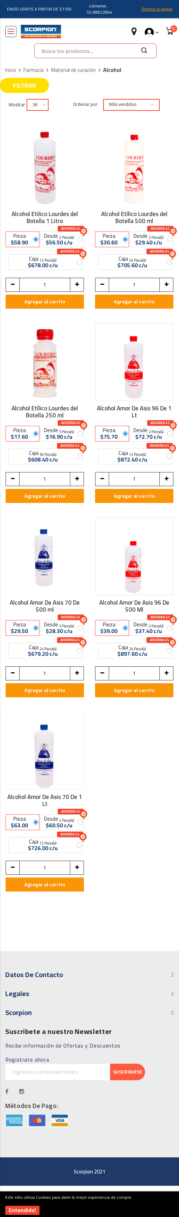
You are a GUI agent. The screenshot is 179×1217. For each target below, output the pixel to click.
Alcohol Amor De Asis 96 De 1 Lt (134, 412)
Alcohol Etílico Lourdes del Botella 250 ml (45, 412)
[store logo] (41, 31)
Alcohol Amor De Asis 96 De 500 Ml (134, 606)
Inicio (10, 70)
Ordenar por (85, 104)
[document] (89, 1204)
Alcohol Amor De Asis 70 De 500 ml (45, 606)
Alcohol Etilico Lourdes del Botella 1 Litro (45, 217)
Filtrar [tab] (24, 85)
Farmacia (33, 70)
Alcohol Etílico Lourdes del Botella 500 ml (134, 217)
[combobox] (95, 51)
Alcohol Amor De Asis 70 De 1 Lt (44, 800)
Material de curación (73, 70)
